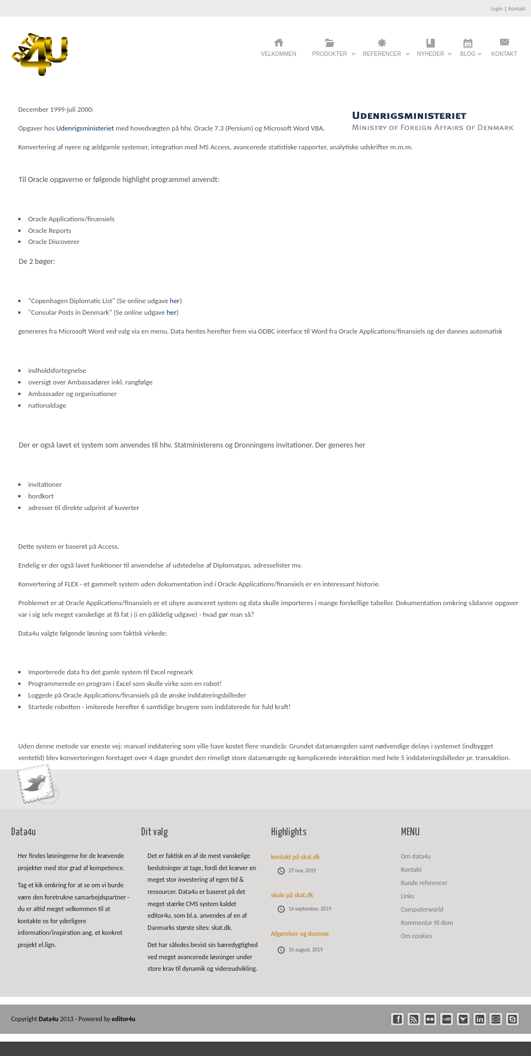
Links (407, 896)
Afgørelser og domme (300, 934)
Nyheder (430, 57)
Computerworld (422, 909)
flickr (430, 1019)
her (175, 300)
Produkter (330, 57)
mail (495, 1019)
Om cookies (417, 936)
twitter (463, 1019)
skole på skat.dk (292, 895)
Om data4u (416, 856)
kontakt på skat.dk (295, 857)
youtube (446, 1019)
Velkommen (278, 54)
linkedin (479, 1019)
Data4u (49, 1019)
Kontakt (516, 8)
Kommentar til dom (427, 923)
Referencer (382, 57)
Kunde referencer (424, 883)
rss (414, 1019)
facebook (397, 1019)
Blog (468, 57)
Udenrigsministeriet (85, 128)
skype (512, 1019)
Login (497, 8)
